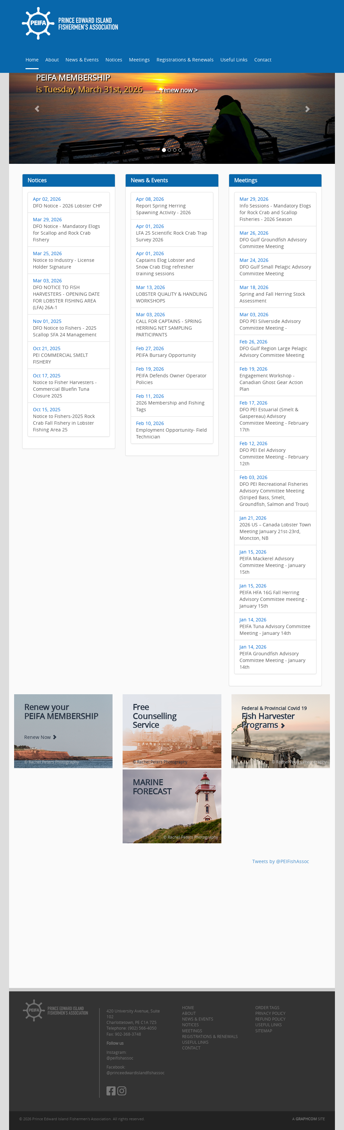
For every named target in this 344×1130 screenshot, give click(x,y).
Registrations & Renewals (185, 59)
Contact (262, 59)
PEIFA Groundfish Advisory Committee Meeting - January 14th (272, 657)
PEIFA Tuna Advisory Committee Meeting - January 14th (275, 626)
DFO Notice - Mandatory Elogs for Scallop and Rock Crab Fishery (66, 229)
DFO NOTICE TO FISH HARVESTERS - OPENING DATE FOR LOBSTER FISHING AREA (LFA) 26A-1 (66, 294)
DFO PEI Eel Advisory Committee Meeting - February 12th (274, 453)
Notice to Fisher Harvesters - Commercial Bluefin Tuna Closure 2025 (65, 385)
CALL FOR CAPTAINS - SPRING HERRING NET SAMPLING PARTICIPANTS (169, 324)
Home (32, 59)
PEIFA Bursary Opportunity (166, 351)
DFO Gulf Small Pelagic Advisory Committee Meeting (275, 267)
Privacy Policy (270, 1013)
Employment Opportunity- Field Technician (171, 430)
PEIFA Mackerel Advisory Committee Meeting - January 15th (272, 562)
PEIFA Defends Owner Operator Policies (171, 375)
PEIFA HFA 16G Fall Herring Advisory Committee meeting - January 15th (273, 595)
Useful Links (234, 59)
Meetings (139, 59)
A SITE (308, 1118)
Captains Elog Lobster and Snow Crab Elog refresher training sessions (165, 263)
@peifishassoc (119, 1058)
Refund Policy (270, 1019)
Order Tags (267, 1007)
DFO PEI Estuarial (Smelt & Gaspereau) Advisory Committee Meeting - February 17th (274, 416)
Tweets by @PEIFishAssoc (280, 861)
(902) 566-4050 (142, 1028)
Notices (113, 59)
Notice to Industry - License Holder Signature (63, 260)
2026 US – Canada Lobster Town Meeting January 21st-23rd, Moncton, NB (275, 528)
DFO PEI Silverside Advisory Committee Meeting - (270, 321)
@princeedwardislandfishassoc (135, 1072)
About (52, 59)
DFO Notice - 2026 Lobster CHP (67, 202)
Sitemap (263, 1030)
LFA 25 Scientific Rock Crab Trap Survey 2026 (171, 233)
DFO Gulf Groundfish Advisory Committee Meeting (273, 239)
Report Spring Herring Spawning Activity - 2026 (163, 206)
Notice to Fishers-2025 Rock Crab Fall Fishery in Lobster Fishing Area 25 (64, 419)
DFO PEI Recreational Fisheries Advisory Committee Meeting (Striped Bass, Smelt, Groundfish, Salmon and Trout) (274, 490)
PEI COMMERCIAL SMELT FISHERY (60, 355)
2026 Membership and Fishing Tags (170, 403)
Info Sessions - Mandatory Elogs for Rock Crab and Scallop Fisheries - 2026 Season (275, 209)
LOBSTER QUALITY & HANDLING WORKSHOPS (171, 294)
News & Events (82, 59)
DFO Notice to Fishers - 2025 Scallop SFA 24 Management (64, 328)
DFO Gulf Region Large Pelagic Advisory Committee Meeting (273, 348)
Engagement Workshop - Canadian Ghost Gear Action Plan (271, 379)
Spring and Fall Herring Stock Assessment (272, 294)
